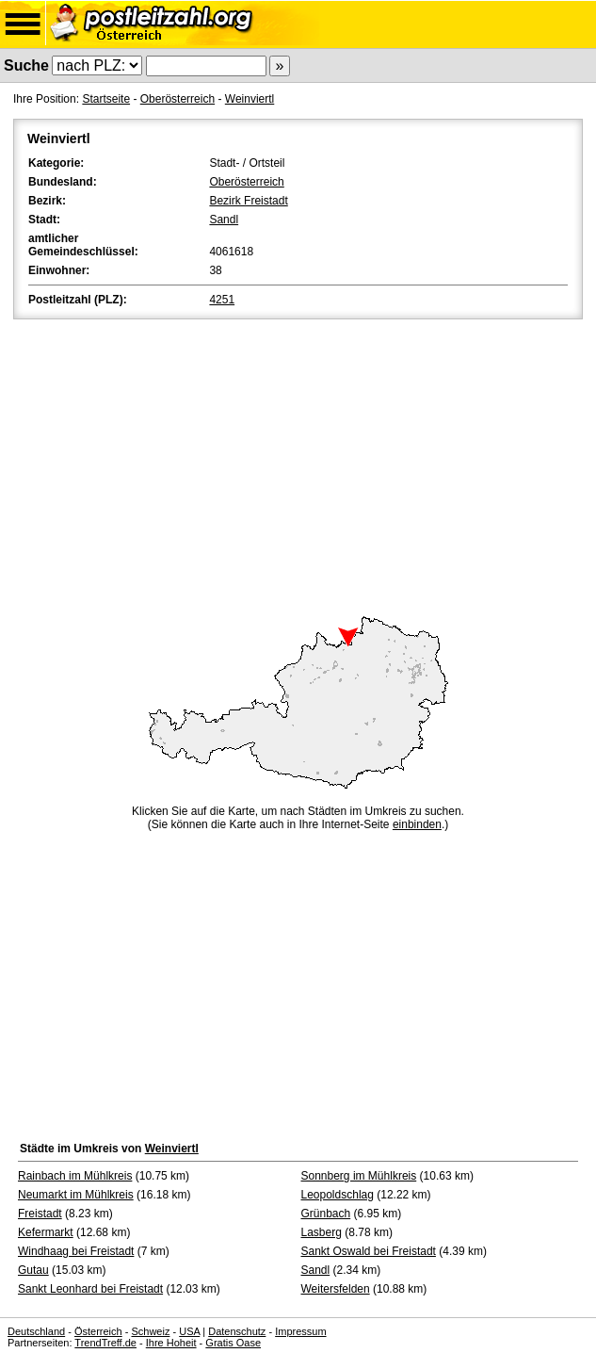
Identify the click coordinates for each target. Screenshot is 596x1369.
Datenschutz (237, 1331)
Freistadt (40, 1213)
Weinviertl (249, 99)
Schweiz (150, 1331)
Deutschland (36, 1331)
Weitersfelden (335, 1289)
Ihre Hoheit (171, 1342)
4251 (221, 299)
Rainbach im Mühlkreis (75, 1175)
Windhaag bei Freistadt (76, 1251)
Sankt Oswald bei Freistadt (368, 1251)
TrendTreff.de (105, 1342)
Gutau (33, 1270)
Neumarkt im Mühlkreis (76, 1194)
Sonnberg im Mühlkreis (359, 1175)
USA (189, 1331)
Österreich (98, 1331)
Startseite (106, 99)
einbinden (417, 824)
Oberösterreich (177, 99)
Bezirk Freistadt (248, 200)
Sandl (223, 219)
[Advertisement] (298, 464)
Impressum (300, 1331)
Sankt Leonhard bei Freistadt (90, 1289)
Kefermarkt (45, 1232)
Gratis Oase (233, 1342)
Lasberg (321, 1232)
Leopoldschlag (337, 1194)
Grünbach (326, 1213)
